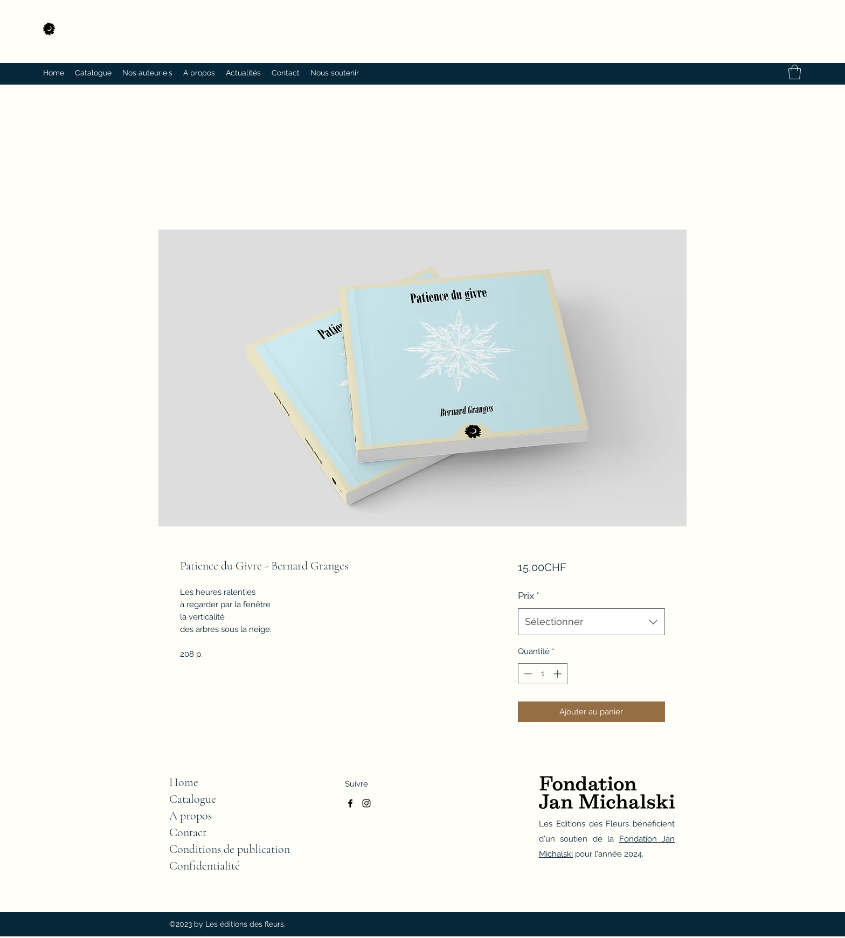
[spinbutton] (542, 674)
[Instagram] (366, 803)
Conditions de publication (229, 849)
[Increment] (558, 674)
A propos (190, 816)
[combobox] (591, 621)
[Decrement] (527, 674)
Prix (528, 595)
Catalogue (192, 799)
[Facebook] (350, 803)
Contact (187, 832)
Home (183, 782)
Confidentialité (204, 866)
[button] (794, 72)
